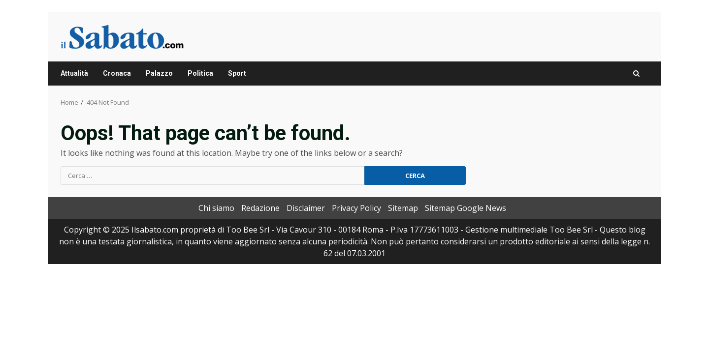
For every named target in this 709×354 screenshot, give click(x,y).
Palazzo (159, 73)
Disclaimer (306, 208)
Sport (237, 73)
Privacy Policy (356, 208)
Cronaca (117, 73)
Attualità (74, 73)
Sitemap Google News (465, 208)
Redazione (260, 208)
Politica (200, 73)
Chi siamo (216, 208)
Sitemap (403, 208)
